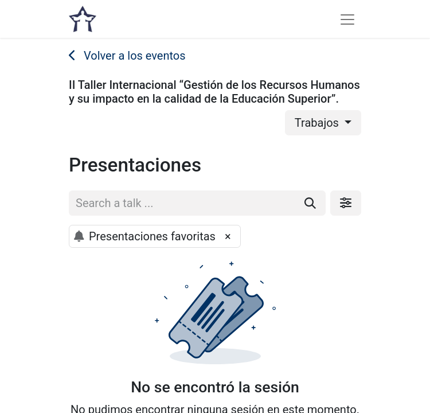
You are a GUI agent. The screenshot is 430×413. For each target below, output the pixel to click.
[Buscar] (310, 203)
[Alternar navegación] (347, 19)
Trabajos (318, 123)
